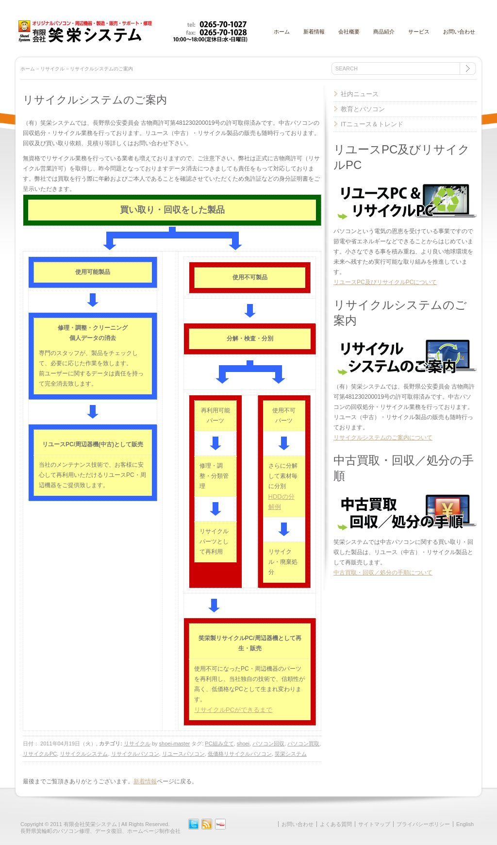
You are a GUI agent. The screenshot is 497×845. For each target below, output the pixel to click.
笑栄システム (291, 754)
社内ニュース (360, 94)
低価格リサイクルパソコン (240, 754)
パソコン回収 (268, 743)
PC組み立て (219, 743)
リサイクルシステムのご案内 (101, 68)
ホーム (282, 31)
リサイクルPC (40, 754)
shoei (243, 743)
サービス (419, 31)
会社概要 (349, 31)
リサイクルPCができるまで (233, 709)
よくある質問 (336, 824)
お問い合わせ (459, 31)
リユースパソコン (183, 754)
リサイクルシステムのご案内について (382, 437)
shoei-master (174, 743)
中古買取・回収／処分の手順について (382, 572)
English (465, 824)
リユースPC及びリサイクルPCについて (385, 282)
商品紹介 (384, 31)
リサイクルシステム (84, 754)
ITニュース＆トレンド (372, 124)
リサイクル (52, 68)
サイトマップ (374, 824)
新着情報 (314, 31)
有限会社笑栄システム (90, 824)
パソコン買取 (303, 743)
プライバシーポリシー (423, 824)
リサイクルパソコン (135, 754)
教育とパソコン (363, 109)
